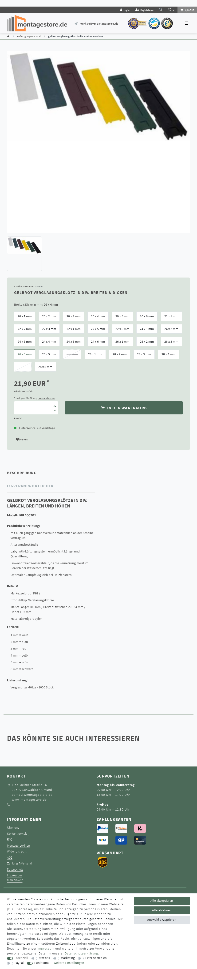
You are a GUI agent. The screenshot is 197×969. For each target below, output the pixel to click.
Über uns (13, 828)
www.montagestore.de (29, 799)
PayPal (19, 963)
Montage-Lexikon (18, 846)
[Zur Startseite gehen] (8, 36)
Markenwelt (15, 880)
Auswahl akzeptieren (161, 919)
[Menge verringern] (54, 411)
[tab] (28, 473)
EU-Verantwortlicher (30, 485)
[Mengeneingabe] (19, 406)
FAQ (9, 839)
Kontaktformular (17, 834)
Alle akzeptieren (161, 900)
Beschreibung (22, 472)
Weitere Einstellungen (69, 963)
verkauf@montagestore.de (99, 23)
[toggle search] (160, 10)
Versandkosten (46, 398)
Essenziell (21, 958)
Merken (22, 439)
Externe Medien (96, 958)
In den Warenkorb (124, 407)
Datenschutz (15, 869)
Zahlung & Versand (19, 863)
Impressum (14, 875)
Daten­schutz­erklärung (81, 953)
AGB (9, 858)
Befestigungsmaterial (29, 36)
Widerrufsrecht (16, 851)
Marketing (68, 958)
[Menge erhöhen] (54, 404)
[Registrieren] (144, 10)
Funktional (42, 963)
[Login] (124, 10)
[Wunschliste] (171, 10)
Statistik (44, 958)
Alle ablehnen (162, 910)
